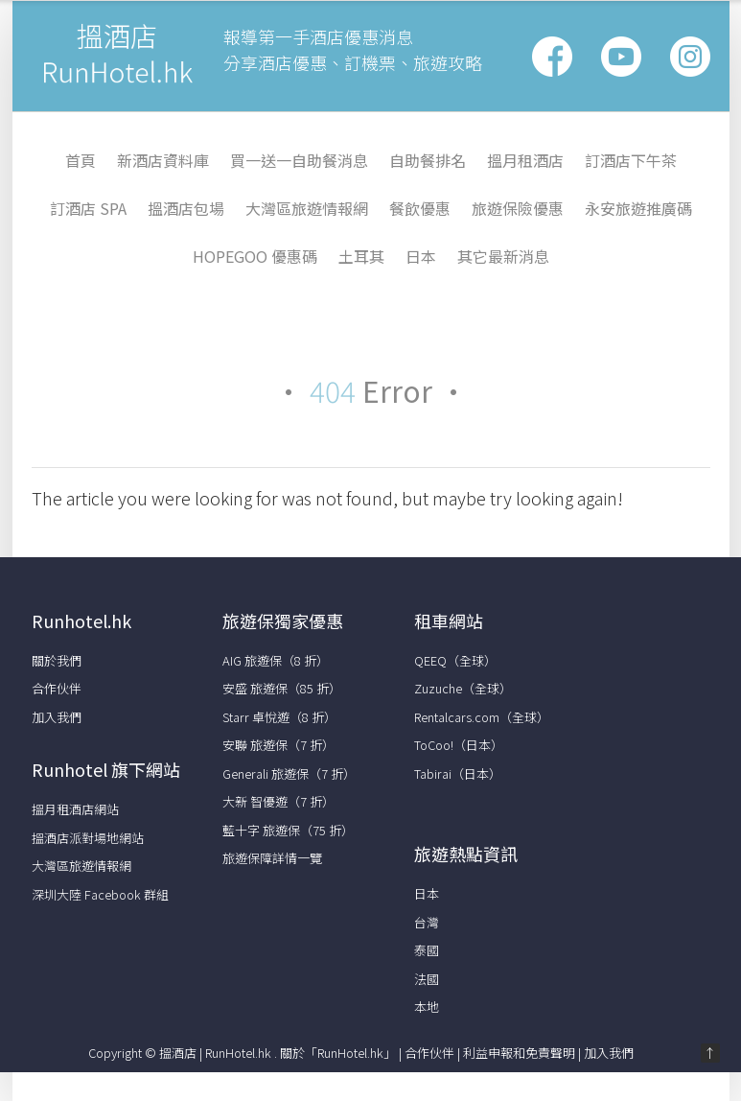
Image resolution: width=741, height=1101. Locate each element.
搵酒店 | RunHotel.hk (216, 1052)
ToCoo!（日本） (458, 745)
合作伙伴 (56, 688)
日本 (420, 256)
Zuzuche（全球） (463, 688)
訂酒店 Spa (88, 208)
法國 (426, 979)
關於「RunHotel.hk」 (338, 1052)
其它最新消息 (503, 256)
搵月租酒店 (525, 160)
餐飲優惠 (420, 208)
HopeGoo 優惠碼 (255, 256)
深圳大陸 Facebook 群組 (100, 894)
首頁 (80, 160)
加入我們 (56, 717)
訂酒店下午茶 (631, 160)
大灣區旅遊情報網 (306, 208)
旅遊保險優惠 (518, 208)
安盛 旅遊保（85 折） (281, 688)
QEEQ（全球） (455, 660)
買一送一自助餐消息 (299, 160)
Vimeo (690, 56)
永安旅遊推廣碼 (638, 208)
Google (621, 56)
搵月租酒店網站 (75, 809)
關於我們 (56, 660)
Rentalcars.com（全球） (481, 717)
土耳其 (361, 256)
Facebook (552, 56)
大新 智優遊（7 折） (278, 801)
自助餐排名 (427, 160)
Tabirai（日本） (457, 773)
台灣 (426, 922)
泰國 (426, 950)
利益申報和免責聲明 (519, 1052)
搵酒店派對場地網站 (88, 838)
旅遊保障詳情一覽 (272, 858)
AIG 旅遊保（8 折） (275, 660)
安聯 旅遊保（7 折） (278, 745)
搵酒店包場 (186, 208)
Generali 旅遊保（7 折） (289, 773)
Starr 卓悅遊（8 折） (279, 717)
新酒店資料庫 (163, 160)
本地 (426, 1006)
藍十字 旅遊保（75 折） (288, 830)
